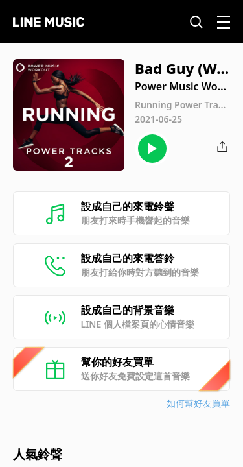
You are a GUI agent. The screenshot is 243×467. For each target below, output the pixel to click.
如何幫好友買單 (198, 403)
